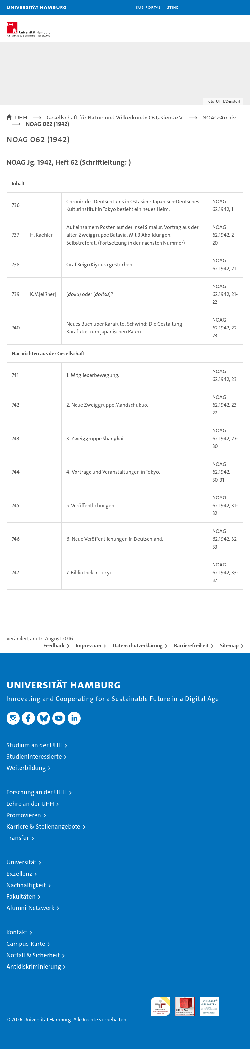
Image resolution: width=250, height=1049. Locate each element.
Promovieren (24, 815)
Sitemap (229, 645)
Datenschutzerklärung (138, 645)
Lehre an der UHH (30, 804)
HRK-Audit (206, 1003)
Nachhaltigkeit (26, 885)
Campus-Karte (26, 944)
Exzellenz (19, 874)
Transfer (18, 838)
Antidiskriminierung (34, 966)
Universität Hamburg (37, 7)
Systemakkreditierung (233, 1000)
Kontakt (17, 932)
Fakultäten (21, 896)
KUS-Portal (148, 7)
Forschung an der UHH (37, 792)
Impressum (88, 645)
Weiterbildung (26, 768)
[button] (224, 7)
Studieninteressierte (34, 756)
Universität (21, 862)
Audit (181, 1000)
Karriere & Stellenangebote (43, 826)
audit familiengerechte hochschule (160, 1006)
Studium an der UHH (34, 745)
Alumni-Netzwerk (30, 908)
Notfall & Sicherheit (33, 955)
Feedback (53, 645)
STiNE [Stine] (172, 7)
